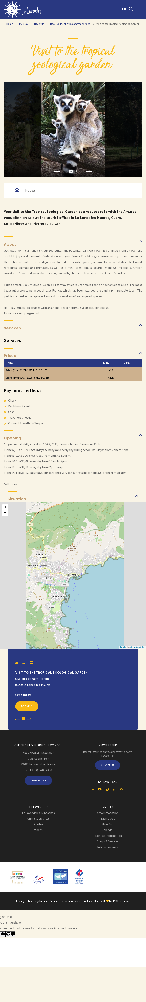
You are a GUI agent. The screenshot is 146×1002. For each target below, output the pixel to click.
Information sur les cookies (76, 901)
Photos (38, 824)
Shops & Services (107, 841)
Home (9, 23)
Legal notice (41, 901)
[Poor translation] (10, 934)
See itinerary (23, 694)
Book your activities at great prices (70, 23)
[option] (73, 129)
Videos (38, 830)
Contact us (38, 780)
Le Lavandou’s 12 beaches (38, 813)
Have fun (39, 23)
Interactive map (107, 847)
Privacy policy (24, 901)
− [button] (5, 513)
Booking (27, 706)
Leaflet (123, 647)
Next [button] (89, 171)
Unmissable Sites (38, 818)
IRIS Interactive (121, 901)
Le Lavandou (38, 807)
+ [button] (5, 507)
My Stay (24, 23)
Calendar (107, 830)
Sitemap (54, 901)
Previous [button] (57, 171)
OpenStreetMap (137, 647)
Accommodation (107, 813)
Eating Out (108, 818)
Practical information (107, 835)
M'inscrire (108, 765)
